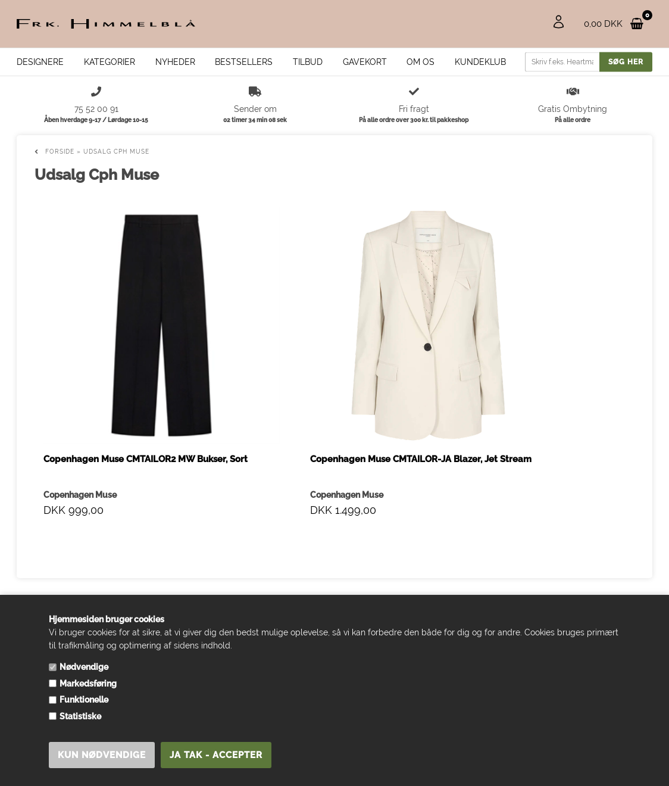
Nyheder (175, 62)
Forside (59, 151)
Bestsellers (244, 62)
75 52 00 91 (47, 590)
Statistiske (80, 716)
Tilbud (308, 62)
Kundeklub (480, 62)
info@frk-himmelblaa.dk (71, 579)
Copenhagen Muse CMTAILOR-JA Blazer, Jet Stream (248, 359)
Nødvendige (84, 667)
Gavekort (365, 62)
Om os (420, 62)
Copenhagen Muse (80, 381)
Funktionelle (84, 699)
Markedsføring (88, 683)
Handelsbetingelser (217, 566)
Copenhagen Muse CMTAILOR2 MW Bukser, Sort (104, 352)
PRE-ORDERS (206, 590)
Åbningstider (204, 578)
